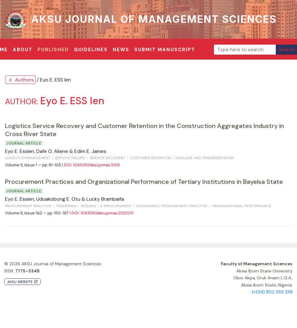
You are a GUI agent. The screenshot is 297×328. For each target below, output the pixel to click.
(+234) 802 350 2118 (272, 292)
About (22, 50)
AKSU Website (22, 282)
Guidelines (91, 50)
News (121, 50)
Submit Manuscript (164, 50)
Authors (20, 80)
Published (53, 50)
